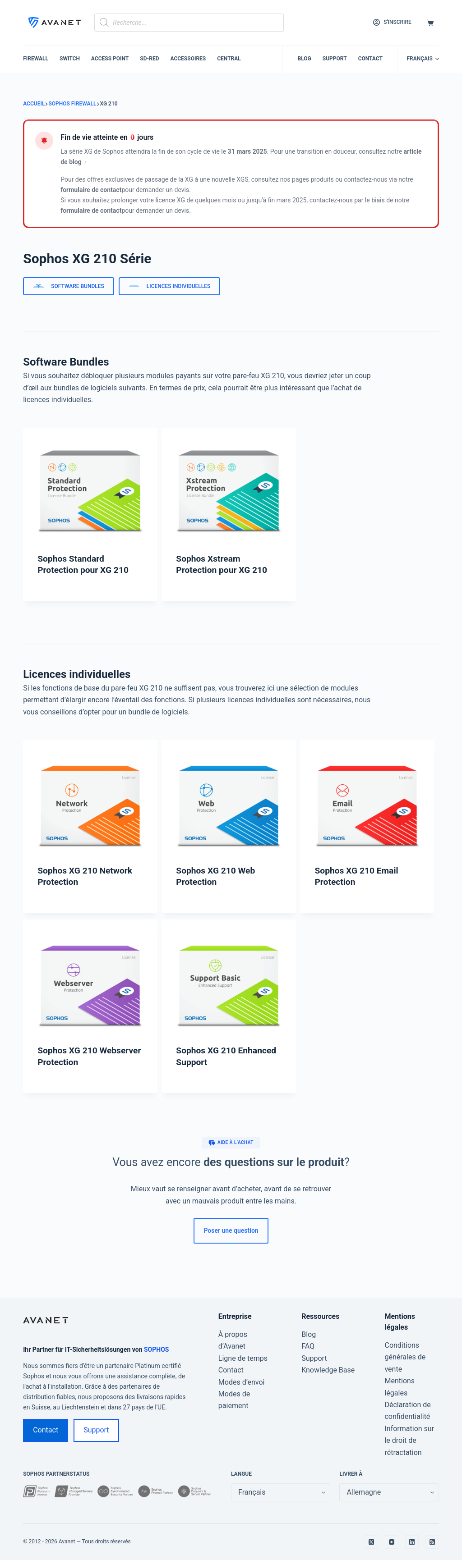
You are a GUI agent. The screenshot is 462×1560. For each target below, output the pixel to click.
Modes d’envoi (241, 1382)
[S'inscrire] (392, 22)
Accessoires (188, 58)
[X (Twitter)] (371, 1542)
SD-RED (149, 58)
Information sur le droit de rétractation (409, 1440)
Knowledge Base (328, 1370)
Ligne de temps (243, 1358)
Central (229, 58)
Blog (304, 58)
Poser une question (230, 1230)
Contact (370, 58)
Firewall (35, 58)
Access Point (110, 58)
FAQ (307, 1346)
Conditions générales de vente (404, 1357)
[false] (389, 1492)
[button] (423, 59)
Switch (70, 58)
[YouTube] (391, 1542)
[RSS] (432, 1542)
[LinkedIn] (412, 1542)
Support (335, 58)
